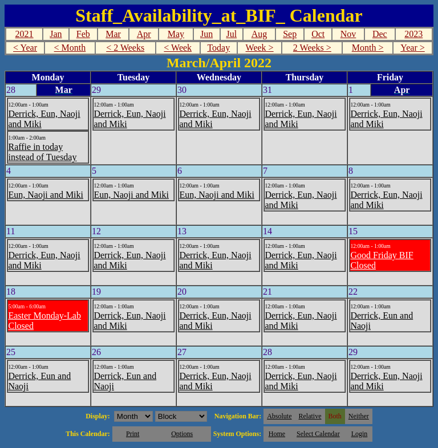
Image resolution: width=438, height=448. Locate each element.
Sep (290, 34)
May (176, 34)
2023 (413, 34)
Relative (310, 416)
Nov (348, 34)
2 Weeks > (312, 47)
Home (277, 434)
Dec (379, 34)
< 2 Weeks (125, 47)
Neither (358, 416)
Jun (206, 34)
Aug (259, 34)
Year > (412, 47)
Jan (56, 34)
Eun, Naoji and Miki (45, 194)
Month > (368, 47)
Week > (260, 47)
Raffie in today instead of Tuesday (42, 152)
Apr (144, 34)
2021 (24, 34)
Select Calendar (318, 434)
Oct (318, 34)
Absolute (279, 416)
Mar (113, 34)
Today (218, 47)
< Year (25, 47)
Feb (83, 34)
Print (132, 434)
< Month (70, 47)
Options (182, 434)
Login (359, 434)
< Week (178, 47)
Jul (231, 34)
